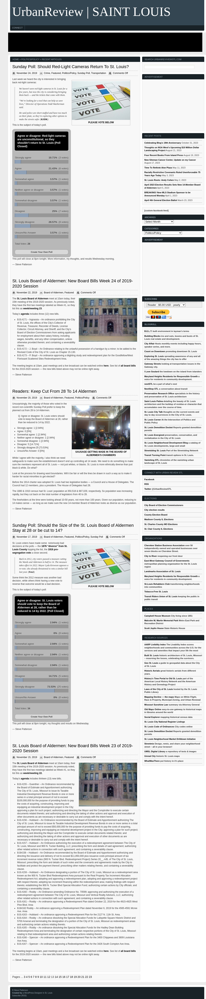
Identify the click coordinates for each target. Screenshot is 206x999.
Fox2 (31, 572)
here (106, 365)
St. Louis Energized (154, 435)
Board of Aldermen (53, 292)
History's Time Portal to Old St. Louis (163, 678)
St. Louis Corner (152, 419)
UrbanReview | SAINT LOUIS (91, 11)
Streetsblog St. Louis (155, 450)
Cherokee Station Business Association (164, 545)
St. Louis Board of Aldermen (32, 298)
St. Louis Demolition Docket (158, 427)
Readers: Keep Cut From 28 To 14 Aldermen (54, 391)
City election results (154, 510)
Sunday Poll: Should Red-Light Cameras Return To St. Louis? (70, 66)
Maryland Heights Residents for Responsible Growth (171, 376)
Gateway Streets (152, 364)
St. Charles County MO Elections (160, 524)
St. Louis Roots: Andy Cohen (159, 180)
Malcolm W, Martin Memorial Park (161, 620)
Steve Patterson (21, 990)
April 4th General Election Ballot (160, 200)
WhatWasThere (152, 761)
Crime (47, 73)
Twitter (147, 489)
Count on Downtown (154, 351)
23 (90, 976)
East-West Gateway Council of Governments (166, 561)
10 (41, 976)
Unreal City (150, 756)
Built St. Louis (151, 655)
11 (45, 976)
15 (60, 976)
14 (56, 976)
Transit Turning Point (155, 455)
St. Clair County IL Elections (158, 529)
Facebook (149, 479)
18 (71, 976)
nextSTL (148, 384)
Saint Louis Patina (153, 401)
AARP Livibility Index (155, 644)
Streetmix (149, 744)
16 (63, 976)
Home (15, 59)
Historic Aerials (152, 671)
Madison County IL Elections (158, 519)
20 (79, 976)
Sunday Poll (83, 73)
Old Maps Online (152, 709)
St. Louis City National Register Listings (164, 722)
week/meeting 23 (32, 308)
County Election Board (155, 515)
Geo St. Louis (151, 663)
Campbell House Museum (157, 616)
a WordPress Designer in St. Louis (37, 993)
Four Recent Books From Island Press (163, 155)
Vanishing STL (151, 460)
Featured (56, 73)
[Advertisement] (104, 42)
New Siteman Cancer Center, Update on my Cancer (170, 160)
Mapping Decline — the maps (159, 697)
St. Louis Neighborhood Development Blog (166, 443)
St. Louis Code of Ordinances (159, 726)
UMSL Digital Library (154, 751)
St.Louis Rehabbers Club (157, 584)
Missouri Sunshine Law (156, 705)
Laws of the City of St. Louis (158, 689)
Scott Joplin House (154, 628)
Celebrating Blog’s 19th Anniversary (162, 143)
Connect (17, 28)
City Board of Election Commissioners (163, 505)
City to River (150, 556)
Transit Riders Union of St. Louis (160, 596)
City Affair (149, 343)
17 (67, 976)
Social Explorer (152, 717)
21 (82, 976)
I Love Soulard (151, 371)
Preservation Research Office (159, 393)
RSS (146, 484)
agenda (25, 314)
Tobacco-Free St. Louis (156, 591)
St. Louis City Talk (153, 412)
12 (48, 976)
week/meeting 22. (32, 773)
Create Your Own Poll (41, 252)
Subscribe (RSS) (19, 996)
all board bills (128, 365)
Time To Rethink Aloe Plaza (158, 167)
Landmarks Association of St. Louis (162, 571)
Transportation (98, 73)
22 (86, 976)
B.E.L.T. (148, 331)
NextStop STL (151, 389)
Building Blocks (152, 336)
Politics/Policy (69, 73)
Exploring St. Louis (154, 356)
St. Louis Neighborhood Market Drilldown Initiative (170, 739)
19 (75, 976)
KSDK (44, 119)
